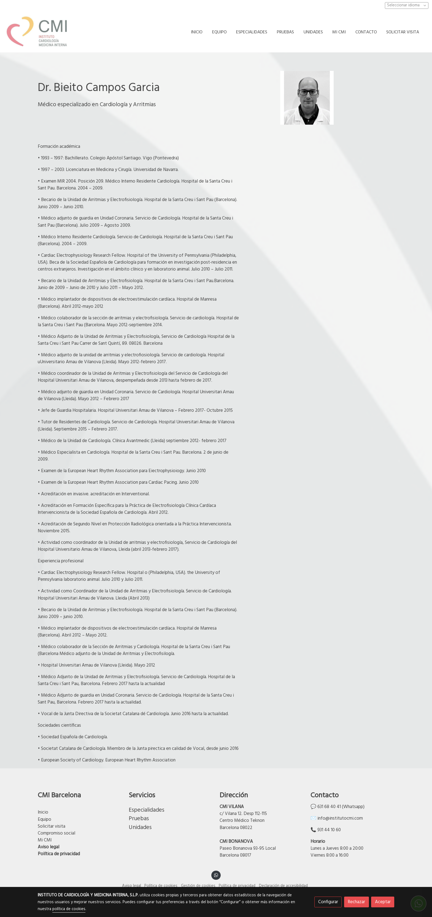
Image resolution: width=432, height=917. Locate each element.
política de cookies (68, 909)
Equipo (44, 819)
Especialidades (146, 810)
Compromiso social (56, 833)
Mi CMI (45, 840)
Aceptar (383, 902)
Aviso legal (48, 847)
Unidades (140, 827)
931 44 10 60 (329, 830)
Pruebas (139, 818)
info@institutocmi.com (340, 818)
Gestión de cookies (198, 886)
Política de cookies (160, 886)
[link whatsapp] (216, 874)
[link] (39, 32)
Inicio (43, 812)
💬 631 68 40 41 (325, 807)
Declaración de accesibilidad (283, 886)
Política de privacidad (59, 854)
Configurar (328, 902)
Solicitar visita (52, 826)
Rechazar (356, 902)
